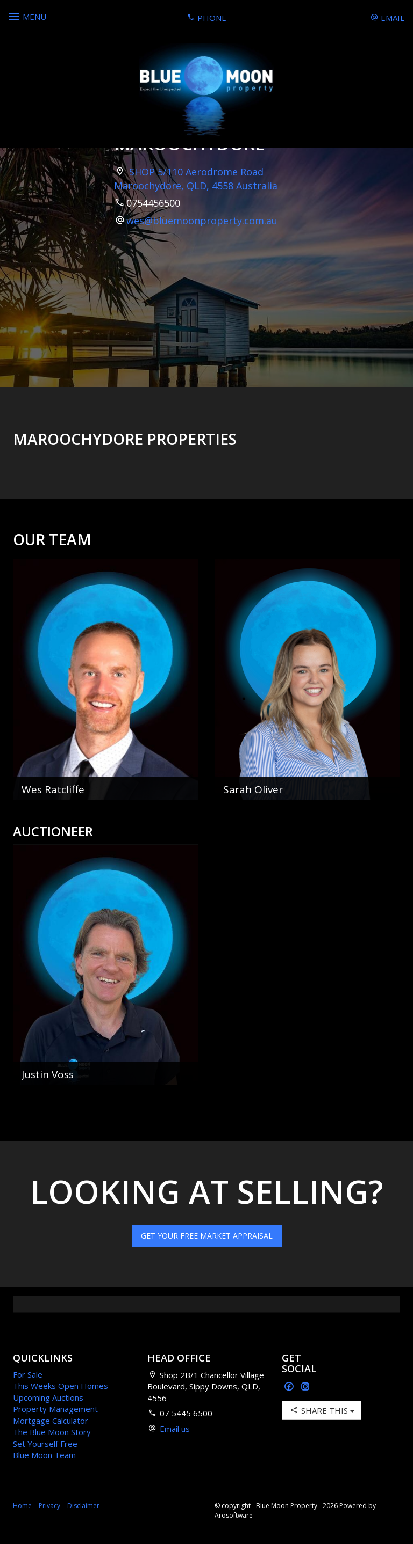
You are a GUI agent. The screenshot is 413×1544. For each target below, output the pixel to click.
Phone (206, 17)
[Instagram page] (305, 1387)
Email (387, 17)
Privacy (49, 1505)
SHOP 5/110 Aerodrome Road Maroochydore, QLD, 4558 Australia (195, 178)
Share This (321, 1410)
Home (22, 1505)
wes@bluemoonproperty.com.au (201, 220)
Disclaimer (83, 1505)
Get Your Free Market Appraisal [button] (207, 1236)
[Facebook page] (290, 1387)
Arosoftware (234, 1515)
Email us (175, 1428)
